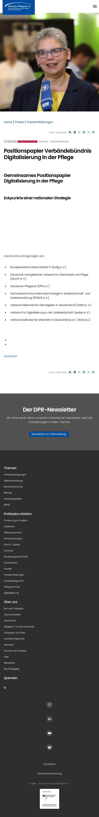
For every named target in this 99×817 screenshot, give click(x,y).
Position (43, 141)
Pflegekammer (12, 586)
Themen (10, 468)
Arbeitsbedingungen (15, 474)
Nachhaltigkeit (11, 668)
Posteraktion (10, 562)
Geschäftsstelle (12, 614)
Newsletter (9, 662)
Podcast (8, 550)
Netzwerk (9, 644)
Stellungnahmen (13, 532)
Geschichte (10, 620)
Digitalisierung (11, 592)
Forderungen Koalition (16, 520)
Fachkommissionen (14, 638)
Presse (19, 122)
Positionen (9, 526)
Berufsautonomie (13, 486)
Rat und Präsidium (14, 608)
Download (11, 356)
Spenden (11, 678)
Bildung (8, 492)
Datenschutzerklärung (50, 773)
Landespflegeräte (13, 580)
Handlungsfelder (27, 141)
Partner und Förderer (15, 650)
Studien (8, 568)
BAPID (7, 504)
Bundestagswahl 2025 (16, 556)
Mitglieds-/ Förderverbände (19, 626)
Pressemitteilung (59, 141)
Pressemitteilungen (40, 122)
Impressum (49, 764)
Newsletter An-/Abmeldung (49, 434)
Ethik (6, 656)
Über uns (10, 602)
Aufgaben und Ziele (14, 632)
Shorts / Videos (12, 544)
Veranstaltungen (13, 538)
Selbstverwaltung (13, 480)
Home (8, 122)
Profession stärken (18, 514)
